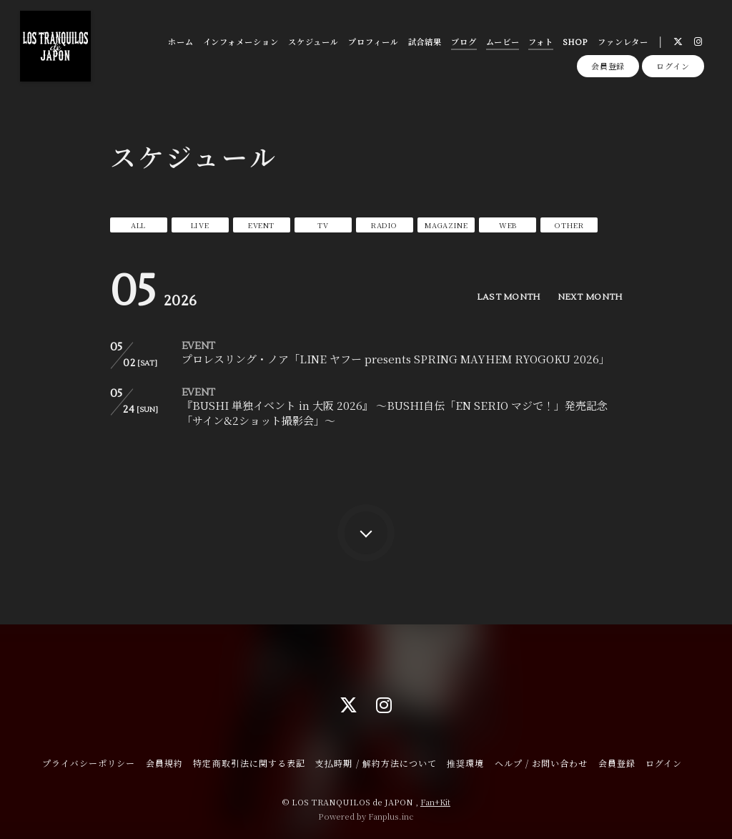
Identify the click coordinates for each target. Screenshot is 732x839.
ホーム (181, 42)
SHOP (575, 42)
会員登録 (608, 66)
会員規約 (164, 763)
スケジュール (313, 42)
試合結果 (425, 42)
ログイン (673, 66)
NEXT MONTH (590, 297)
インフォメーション (241, 42)
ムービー (503, 42)
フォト (540, 42)
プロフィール (373, 42)
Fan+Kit (435, 802)
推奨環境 (465, 763)
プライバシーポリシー (88, 763)
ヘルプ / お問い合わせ (541, 763)
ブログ (464, 42)
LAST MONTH (508, 297)
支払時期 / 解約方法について (376, 763)
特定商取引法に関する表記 (249, 763)
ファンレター (623, 42)
